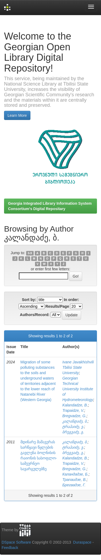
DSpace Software (16, 542)
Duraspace (82, 542)
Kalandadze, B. (75, 405)
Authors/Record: (35, 315)
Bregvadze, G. (74, 416)
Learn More (17, 115)
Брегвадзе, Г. (73, 485)
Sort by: (29, 299)
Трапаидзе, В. (74, 479)
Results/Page (57, 306)
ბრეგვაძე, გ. (73, 432)
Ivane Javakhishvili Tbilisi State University (78, 367)
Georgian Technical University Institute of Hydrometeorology (77, 389)
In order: (71, 299)
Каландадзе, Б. (75, 474)
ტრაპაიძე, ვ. (73, 426)
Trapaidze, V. (73, 410)
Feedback (10, 547)
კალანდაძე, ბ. (75, 421)
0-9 (30, 253)
